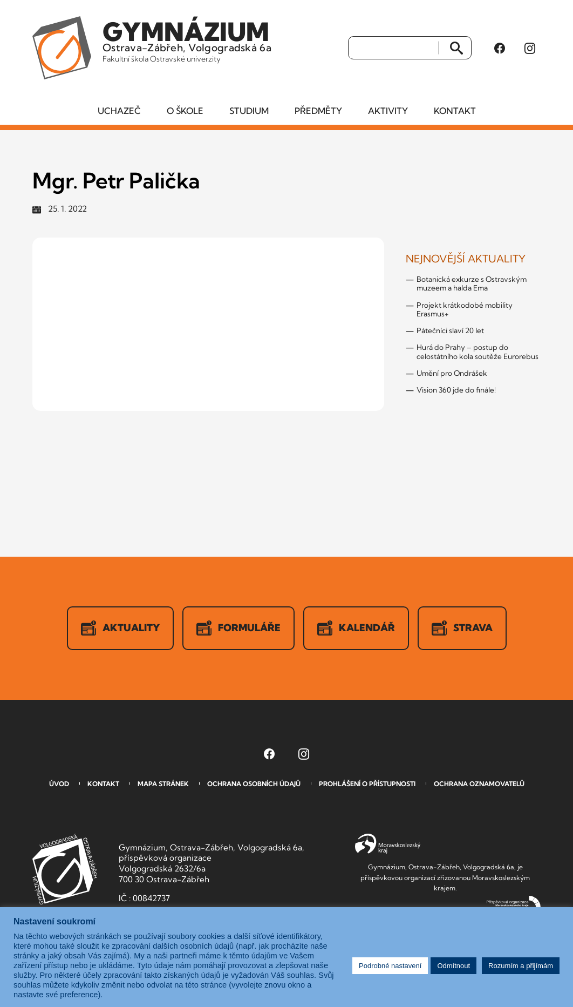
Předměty (318, 110)
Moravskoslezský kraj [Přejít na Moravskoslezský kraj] (387, 844)
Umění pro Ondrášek (452, 373)
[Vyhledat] (394, 48)
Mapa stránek (163, 784)
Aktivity (388, 110)
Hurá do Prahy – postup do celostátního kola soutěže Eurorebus (477, 351)
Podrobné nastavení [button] (390, 966)
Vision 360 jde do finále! (456, 390)
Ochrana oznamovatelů (479, 784)
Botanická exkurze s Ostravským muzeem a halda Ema (472, 283)
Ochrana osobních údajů (254, 784)
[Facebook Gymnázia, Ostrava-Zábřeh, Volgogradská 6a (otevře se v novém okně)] (499, 48)
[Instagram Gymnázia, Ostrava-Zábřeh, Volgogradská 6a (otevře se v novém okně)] (530, 48)
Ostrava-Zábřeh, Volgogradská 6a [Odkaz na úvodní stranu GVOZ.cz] (187, 40)
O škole (185, 110)
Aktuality (120, 628)
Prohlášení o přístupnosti (367, 784)
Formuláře (238, 628)
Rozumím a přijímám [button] (520, 966)
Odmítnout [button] (453, 966)
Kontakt (455, 110)
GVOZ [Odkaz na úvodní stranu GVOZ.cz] (64, 869)
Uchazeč (119, 110)
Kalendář (356, 628)
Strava (462, 628)
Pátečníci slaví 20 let (450, 330)
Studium (249, 110)
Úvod (59, 784)
